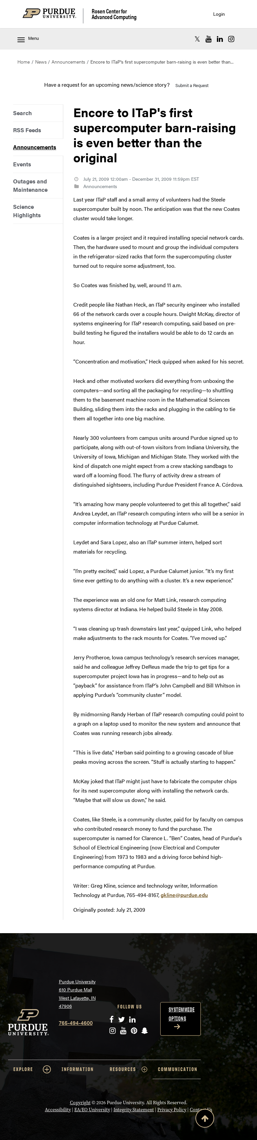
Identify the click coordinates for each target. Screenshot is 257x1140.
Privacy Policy (171, 1110)
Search (22, 113)
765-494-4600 (76, 1023)
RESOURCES (128, 1069)
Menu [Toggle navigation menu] (28, 38)
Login (219, 14)
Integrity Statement (133, 1110)
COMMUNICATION (177, 1069)
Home (23, 61)
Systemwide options (182, 1014)
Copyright (80, 1103)
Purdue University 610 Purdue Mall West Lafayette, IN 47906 (77, 993)
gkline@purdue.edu (184, 895)
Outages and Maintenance (30, 185)
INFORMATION (78, 1069)
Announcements (68, 61)
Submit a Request (191, 85)
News (41, 61)
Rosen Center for (114, 14)
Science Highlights (27, 210)
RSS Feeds (27, 130)
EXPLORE (32, 1069)
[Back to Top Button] (204, 1119)
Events (22, 164)
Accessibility (58, 1110)
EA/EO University (92, 1110)
